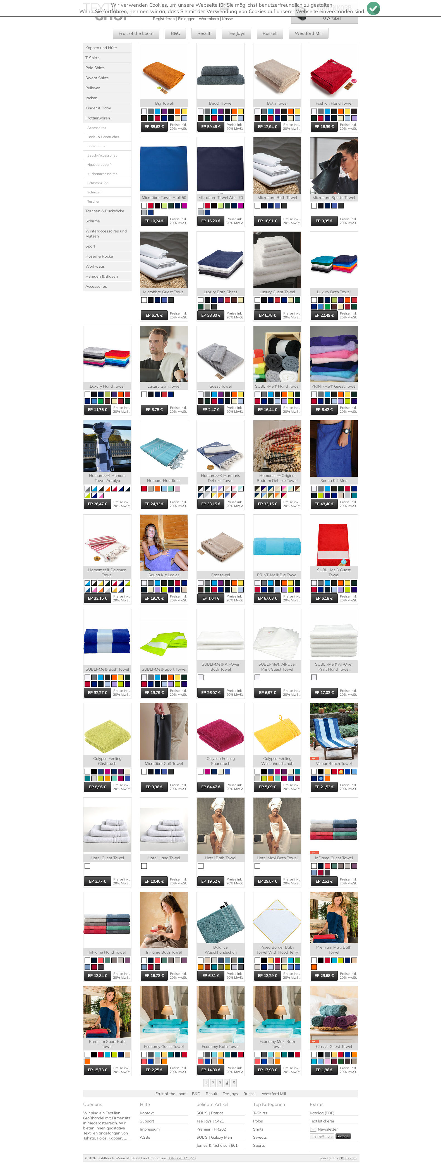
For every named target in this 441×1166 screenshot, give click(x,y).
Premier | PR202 (211, 1129)
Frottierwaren (97, 118)
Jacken (91, 97)
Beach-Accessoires (102, 155)
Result (203, 33)
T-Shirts (92, 57)
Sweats (260, 1137)
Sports (259, 1145)
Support (147, 1121)
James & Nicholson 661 (217, 1145)
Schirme (92, 221)
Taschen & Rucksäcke (104, 210)
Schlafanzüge (97, 183)
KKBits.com (348, 1158)
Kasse (227, 18)
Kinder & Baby (98, 108)
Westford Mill (309, 33)
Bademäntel (96, 146)
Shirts (258, 1129)
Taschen (93, 201)
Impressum (150, 1129)
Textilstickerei (322, 1121)
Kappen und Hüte (101, 47)
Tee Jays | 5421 (210, 1121)
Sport (90, 246)
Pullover (92, 87)
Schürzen (94, 192)
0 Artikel (332, 18)
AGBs (145, 1137)
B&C (175, 33)
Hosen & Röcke (99, 256)
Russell (270, 33)
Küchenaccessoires (102, 174)
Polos (258, 1121)
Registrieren (164, 18)
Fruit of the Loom (136, 33)
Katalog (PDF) (322, 1112)
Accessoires (96, 128)
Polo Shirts (95, 67)
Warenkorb (209, 18)
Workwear (94, 266)
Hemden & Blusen (101, 276)
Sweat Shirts (97, 77)
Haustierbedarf (99, 164)
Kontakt (147, 1112)
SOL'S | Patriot (209, 1112)
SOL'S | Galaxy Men (214, 1137)
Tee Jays (236, 33)
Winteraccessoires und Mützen (106, 234)
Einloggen (186, 18)
